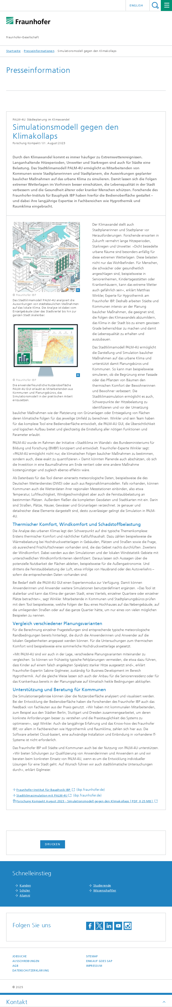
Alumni (25, 895)
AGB (15, 965)
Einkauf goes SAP (99, 961)
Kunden (25, 885)
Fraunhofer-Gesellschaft (22, 37)
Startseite (13, 51)
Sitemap (92, 956)
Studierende (102, 885)
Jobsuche (19, 956)
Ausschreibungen (25, 961)
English (136, 5)
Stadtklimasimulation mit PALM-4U (42, 795)
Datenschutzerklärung (30, 970)
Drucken (52, 844)
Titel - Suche (155, 5)
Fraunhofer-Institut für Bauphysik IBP (43, 790)
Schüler (25, 890)
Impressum (94, 965)
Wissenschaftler (104, 890)
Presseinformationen (39, 51)
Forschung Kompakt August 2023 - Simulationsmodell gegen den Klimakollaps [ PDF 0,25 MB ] (85, 801)
